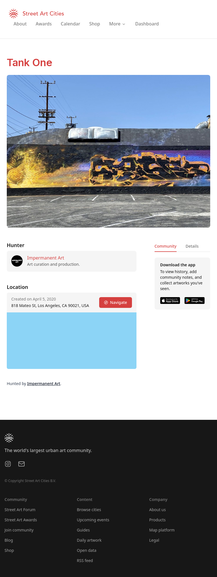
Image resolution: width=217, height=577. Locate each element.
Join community (19, 530)
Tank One (29, 62)
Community (166, 246)
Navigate (115, 302)
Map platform (162, 530)
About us (157, 509)
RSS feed (85, 560)
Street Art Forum (20, 509)
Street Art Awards (21, 519)
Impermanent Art (45, 258)
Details (192, 246)
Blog (9, 540)
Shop (9, 550)
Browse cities (89, 509)
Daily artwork (89, 540)
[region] (71, 340)
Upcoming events (93, 519)
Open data (86, 550)
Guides (83, 530)
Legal (154, 540)
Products (157, 519)
